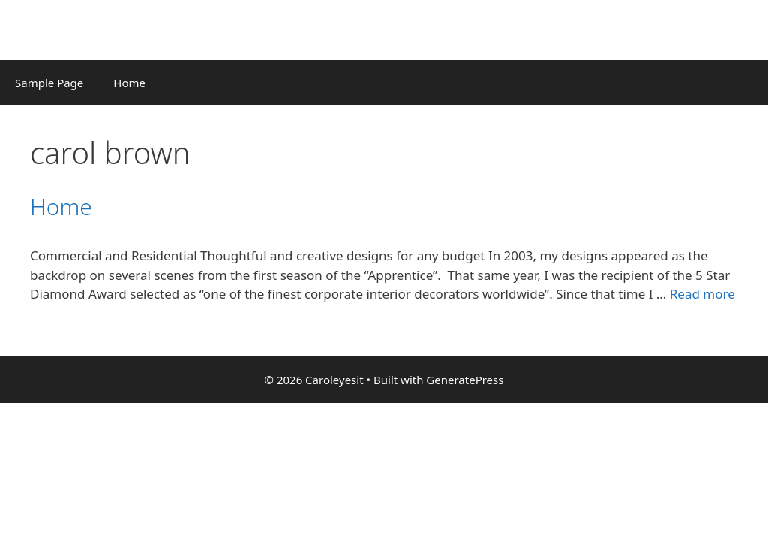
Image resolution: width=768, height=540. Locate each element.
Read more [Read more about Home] (702, 293)
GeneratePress (464, 379)
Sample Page (49, 82)
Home (129, 82)
